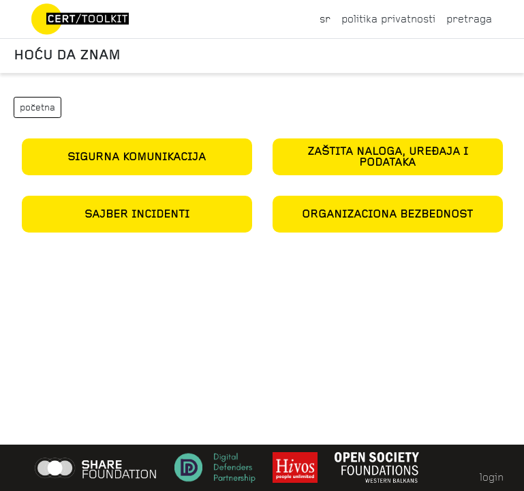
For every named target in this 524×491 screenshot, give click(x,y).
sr (325, 19)
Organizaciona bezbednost (387, 214)
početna (37, 107)
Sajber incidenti (136, 214)
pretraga (469, 19)
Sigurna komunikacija (136, 156)
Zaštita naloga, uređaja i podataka (387, 156)
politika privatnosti (388, 19)
